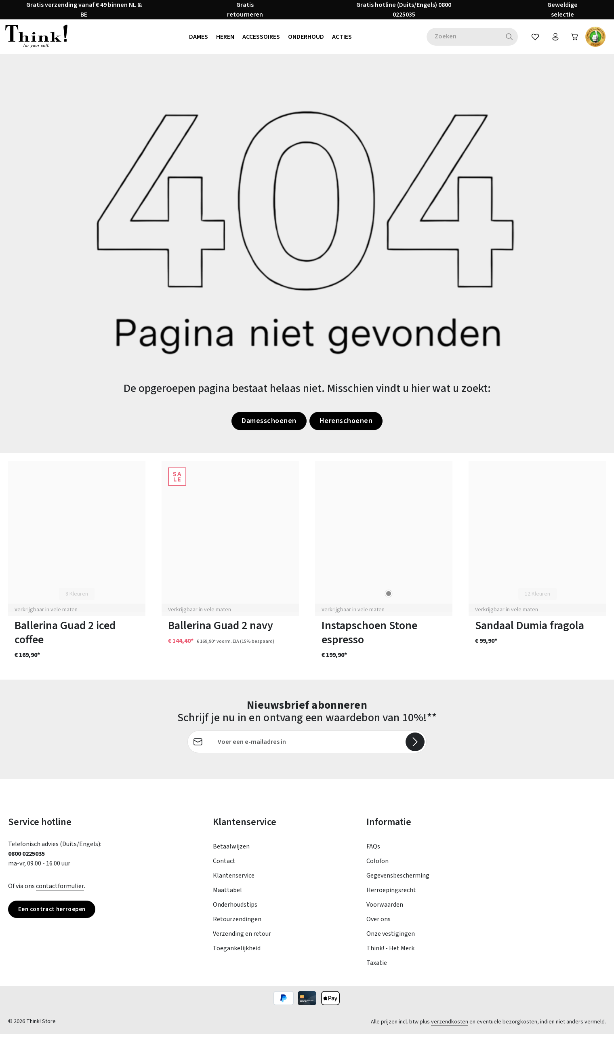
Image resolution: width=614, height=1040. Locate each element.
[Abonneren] (415, 748)
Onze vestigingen (390, 939)
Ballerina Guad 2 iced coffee (65, 639)
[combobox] (460, 39)
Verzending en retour (242, 939)
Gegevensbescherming (397, 881)
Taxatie (376, 968)
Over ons (378, 925)
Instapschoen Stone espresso (369, 639)
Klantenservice (233, 881)
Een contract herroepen (54, 915)
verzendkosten (449, 1028)
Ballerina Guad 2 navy (220, 632)
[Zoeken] (506, 39)
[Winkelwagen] (573, 39)
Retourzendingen (237, 925)
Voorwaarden (384, 910)
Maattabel (227, 896)
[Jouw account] (552, 39)
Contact (224, 867)
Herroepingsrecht (391, 896)
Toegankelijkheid (237, 954)
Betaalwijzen (231, 852)
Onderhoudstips (235, 910)
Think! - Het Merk (390, 954)
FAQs (373, 852)
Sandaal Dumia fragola (529, 632)
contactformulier (60, 892)
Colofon (377, 867)
